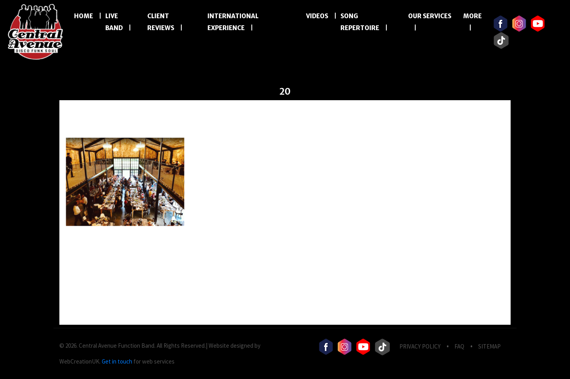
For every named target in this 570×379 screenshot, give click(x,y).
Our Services (429, 16)
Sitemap (489, 346)
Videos (317, 16)
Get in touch (117, 361)
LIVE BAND (114, 22)
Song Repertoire (359, 22)
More (472, 16)
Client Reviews (160, 22)
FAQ (459, 346)
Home (83, 16)
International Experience (232, 22)
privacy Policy (420, 346)
